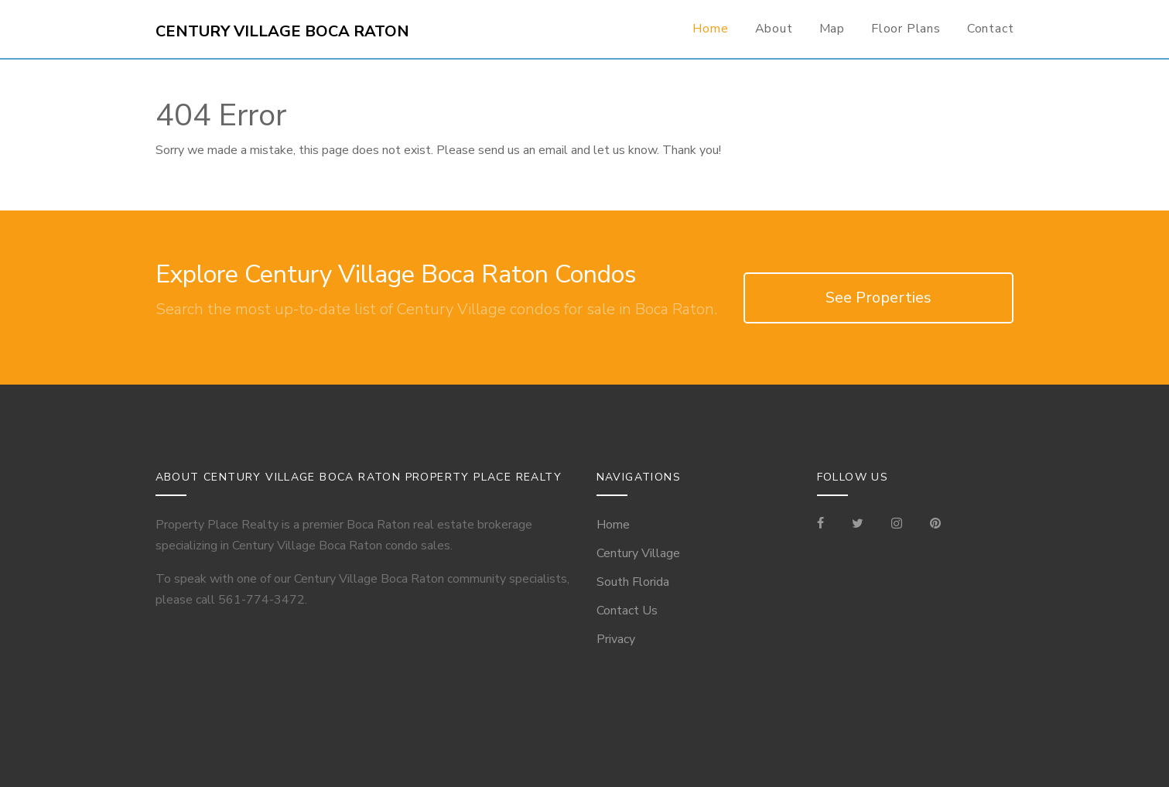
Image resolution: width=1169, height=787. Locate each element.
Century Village (638, 553)
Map (832, 28)
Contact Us (627, 610)
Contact (990, 28)
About (774, 28)
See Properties (878, 297)
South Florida (632, 581)
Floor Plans (906, 28)
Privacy (615, 639)
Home (710, 28)
